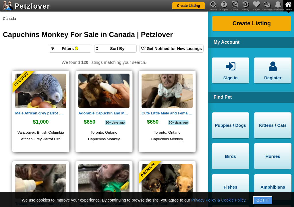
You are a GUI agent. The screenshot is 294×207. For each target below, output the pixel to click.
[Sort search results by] (115, 48)
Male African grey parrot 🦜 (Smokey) (40, 113)
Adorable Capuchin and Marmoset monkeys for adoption (103, 113)
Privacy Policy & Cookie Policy (218, 200)
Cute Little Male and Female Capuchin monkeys (167, 113)
